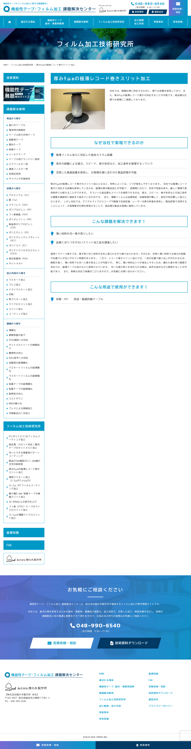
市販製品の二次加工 (19, 413)
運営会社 (153, 700)
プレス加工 (15, 285)
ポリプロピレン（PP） (21, 210)
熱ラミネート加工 (18, 299)
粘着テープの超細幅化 (21, 389)
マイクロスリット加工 (21, 304)
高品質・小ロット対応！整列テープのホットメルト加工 (24, 446)
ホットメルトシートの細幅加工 (24, 346)
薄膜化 (12, 330)
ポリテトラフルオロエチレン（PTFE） (24, 252)
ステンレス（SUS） (19, 205)
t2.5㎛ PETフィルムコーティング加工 (24, 487)
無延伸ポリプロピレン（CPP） (21, 226)
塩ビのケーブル (17, 125)
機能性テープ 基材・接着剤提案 (54, 22)
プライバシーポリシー (161, 706)
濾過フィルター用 (18, 169)
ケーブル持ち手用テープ (22, 135)
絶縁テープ (15, 149)
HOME (102, 674)
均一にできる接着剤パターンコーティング (24, 454)
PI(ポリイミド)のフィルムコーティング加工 (24, 438)
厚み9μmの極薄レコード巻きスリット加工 (24, 470)
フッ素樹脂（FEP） (19, 214)
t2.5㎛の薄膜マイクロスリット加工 (24, 516)
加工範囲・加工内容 (110, 706)
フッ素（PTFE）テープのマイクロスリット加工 (24, 508)
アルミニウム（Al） (20, 195)
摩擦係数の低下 (17, 335)
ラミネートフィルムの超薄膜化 (24, 369)
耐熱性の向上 (16, 394)
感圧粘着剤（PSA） (19, 258)
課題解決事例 (81, 22)
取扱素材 (158, 22)
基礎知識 (13, 532)
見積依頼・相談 (61, 643)
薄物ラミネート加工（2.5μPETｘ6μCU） (20, 479)
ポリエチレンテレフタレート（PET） (24, 239)
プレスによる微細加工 (21, 408)
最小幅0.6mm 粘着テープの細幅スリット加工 (24, 495)
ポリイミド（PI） (18, 245)
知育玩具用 (15, 174)
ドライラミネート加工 (21, 289)
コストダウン (16, 399)
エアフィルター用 (18, 164)
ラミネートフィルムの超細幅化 (24, 377)
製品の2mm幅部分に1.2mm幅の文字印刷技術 (24, 462)
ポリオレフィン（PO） (21, 219)
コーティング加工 (18, 314)
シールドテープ (17, 154)
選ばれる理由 (28, 22)
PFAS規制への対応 (18, 340)
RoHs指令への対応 (18, 358)
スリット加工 (16, 309)
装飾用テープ (16, 140)
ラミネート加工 (17, 280)
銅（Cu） (14, 200)
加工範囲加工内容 (139, 22)
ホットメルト (16, 263)
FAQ (9, 545)
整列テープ (15, 145)
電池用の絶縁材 (17, 130)
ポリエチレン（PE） (20, 232)
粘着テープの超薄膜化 (21, 384)
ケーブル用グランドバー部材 (24, 159)
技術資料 (138, 12)
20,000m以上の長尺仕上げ (23, 502)
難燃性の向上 (16, 353)
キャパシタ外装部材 (19, 179)
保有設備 (178, 22)
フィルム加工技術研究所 (111, 22)
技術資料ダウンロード (129, 643)
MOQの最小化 (15, 403)
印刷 (11, 294)
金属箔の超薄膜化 (18, 363)
